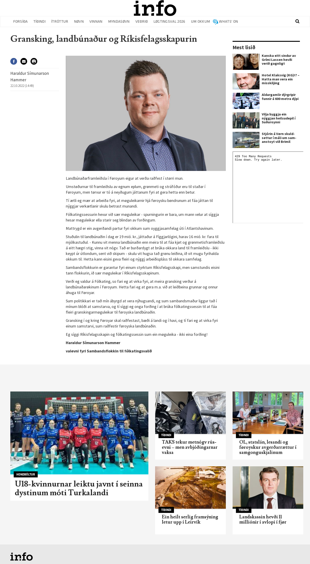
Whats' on (228, 21)
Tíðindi (39, 21)
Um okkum (200, 21)
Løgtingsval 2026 (169, 21)
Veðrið (141, 21)
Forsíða (20, 21)
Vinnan (96, 21)
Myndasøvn (119, 21)
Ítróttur (59, 21)
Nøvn (79, 21)
